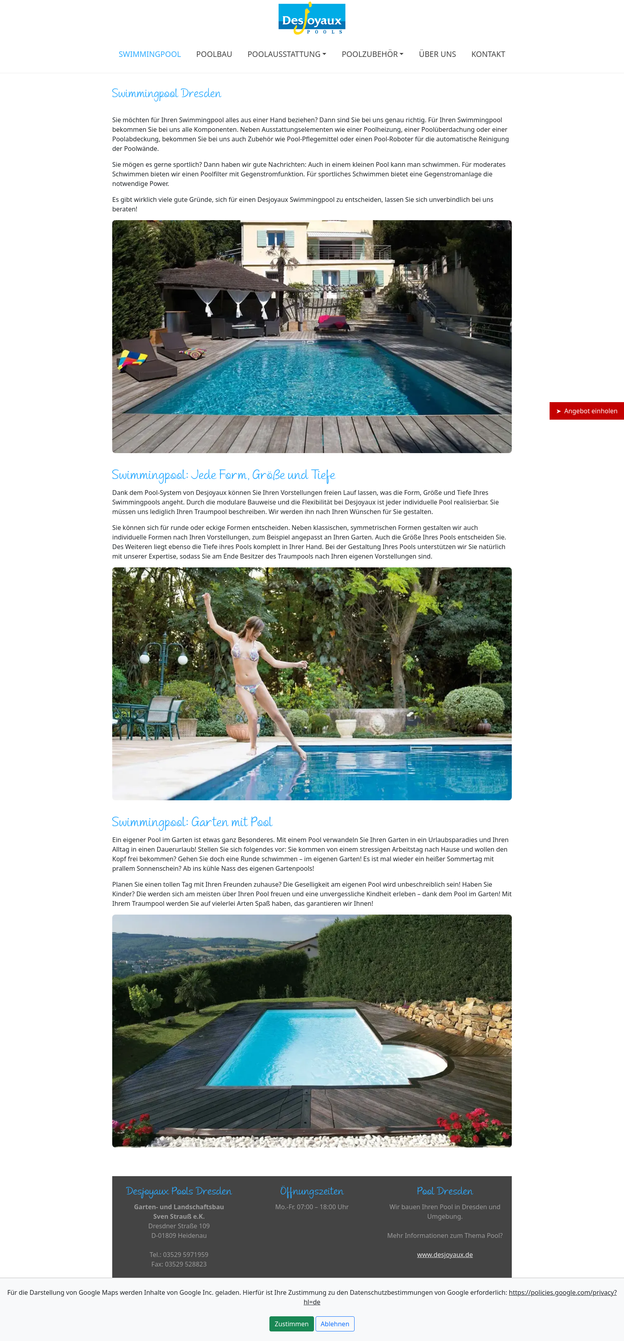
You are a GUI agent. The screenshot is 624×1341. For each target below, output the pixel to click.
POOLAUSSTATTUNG (284, 54)
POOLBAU (214, 54)
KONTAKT (488, 54)
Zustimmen (291, 1323)
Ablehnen (335, 1323)
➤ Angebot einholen (587, 411)
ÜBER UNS (437, 54)
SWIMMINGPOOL (150, 54)
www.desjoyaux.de (445, 1254)
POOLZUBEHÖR (370, 54)
